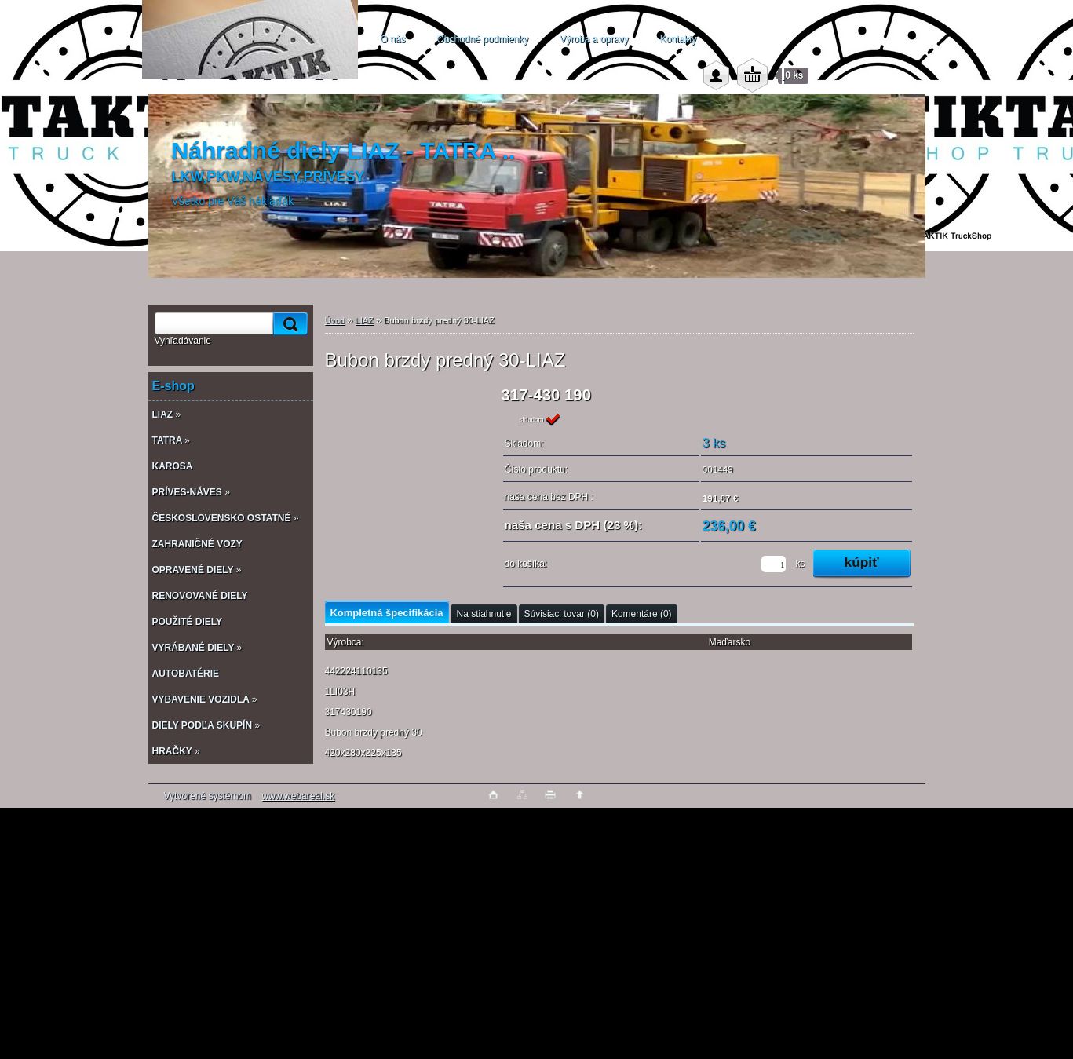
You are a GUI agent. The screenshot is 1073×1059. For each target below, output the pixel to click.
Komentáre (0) (641, 613)
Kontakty (678, 39)
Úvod (335, 320)
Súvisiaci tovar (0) (561, 613)
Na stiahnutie (483, 613)
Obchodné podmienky (483, 39)
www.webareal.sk (297, 796)
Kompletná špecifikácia (386, 613)
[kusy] (773, 564)
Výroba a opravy (594, 39)
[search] (288, 323)
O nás (393, 39)
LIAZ (365, 320)
